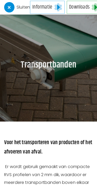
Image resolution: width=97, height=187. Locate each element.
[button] (47, 7)
